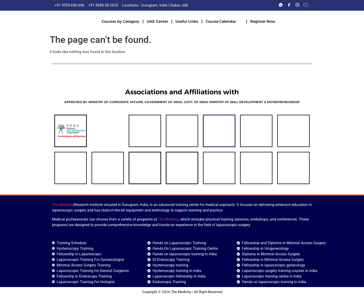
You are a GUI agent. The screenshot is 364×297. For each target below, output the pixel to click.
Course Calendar (224, 21)
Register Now (262, 21)
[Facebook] (289, 5)
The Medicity (62, 204)
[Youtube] (305, 5)
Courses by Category (120, 21)
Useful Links (187, 21)
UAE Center (157, 21)
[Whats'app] (280, 5)
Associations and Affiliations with (182, 92)
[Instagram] (297, 5)
